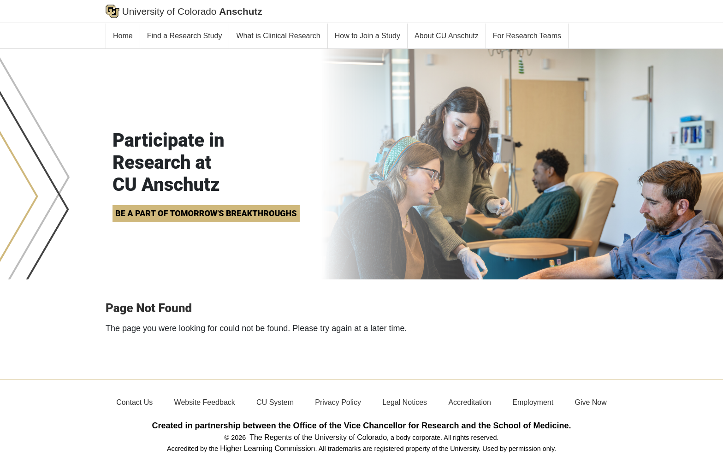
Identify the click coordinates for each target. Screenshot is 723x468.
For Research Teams (527, 36)
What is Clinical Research (278, 36)
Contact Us (134, 402)
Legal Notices (404, 402)
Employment (532, 402)
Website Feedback (204, 402)
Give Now (590, 402)
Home (123, 36)
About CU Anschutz (447, 36)
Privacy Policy (338, 402)
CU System (275, 402)
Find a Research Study (184, 36)
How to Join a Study (367, 36)
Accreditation (469, 402)
